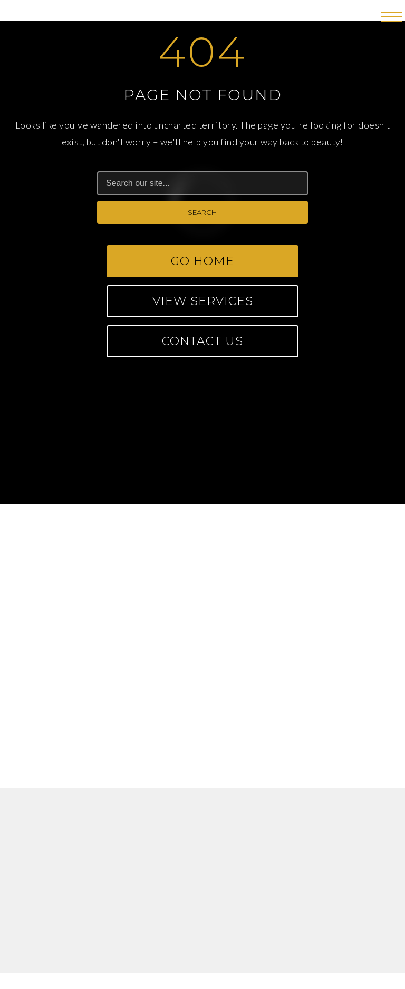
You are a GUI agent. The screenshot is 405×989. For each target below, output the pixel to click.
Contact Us (202, 341)
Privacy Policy (239, 918)
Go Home (202, 261)
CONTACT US (202, 474)
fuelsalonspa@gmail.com (202, 619)
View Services (202, 301)
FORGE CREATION (248, 957)
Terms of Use (163, 918)
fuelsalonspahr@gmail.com (202, 732)
